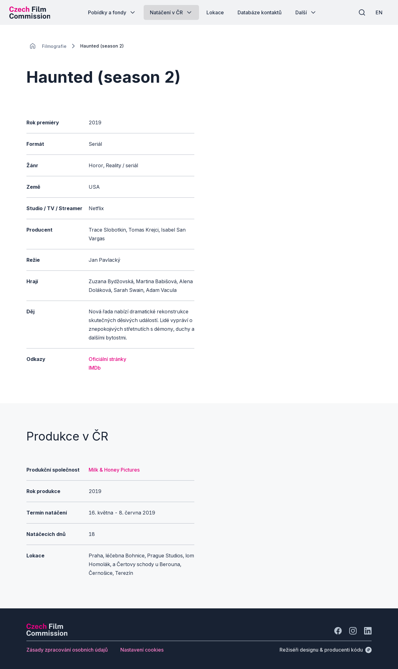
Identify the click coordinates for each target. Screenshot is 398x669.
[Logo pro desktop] (29, 12)
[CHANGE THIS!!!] (32, 46)
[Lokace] (54, 46)
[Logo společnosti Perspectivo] (46, 634)
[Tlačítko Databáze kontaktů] (259, 12)
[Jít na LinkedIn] (367, 630)
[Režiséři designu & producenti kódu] (326, 649)
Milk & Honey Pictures (114, 470)
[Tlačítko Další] (306, 12)
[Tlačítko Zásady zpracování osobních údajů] (67, 649)
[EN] (379, 12)
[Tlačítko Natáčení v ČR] (171, 12)
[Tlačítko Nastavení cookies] (142, 649)
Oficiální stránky (107, 359)
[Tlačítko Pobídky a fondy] (112, 12)
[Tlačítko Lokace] (215, 12)
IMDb (95, 368)
